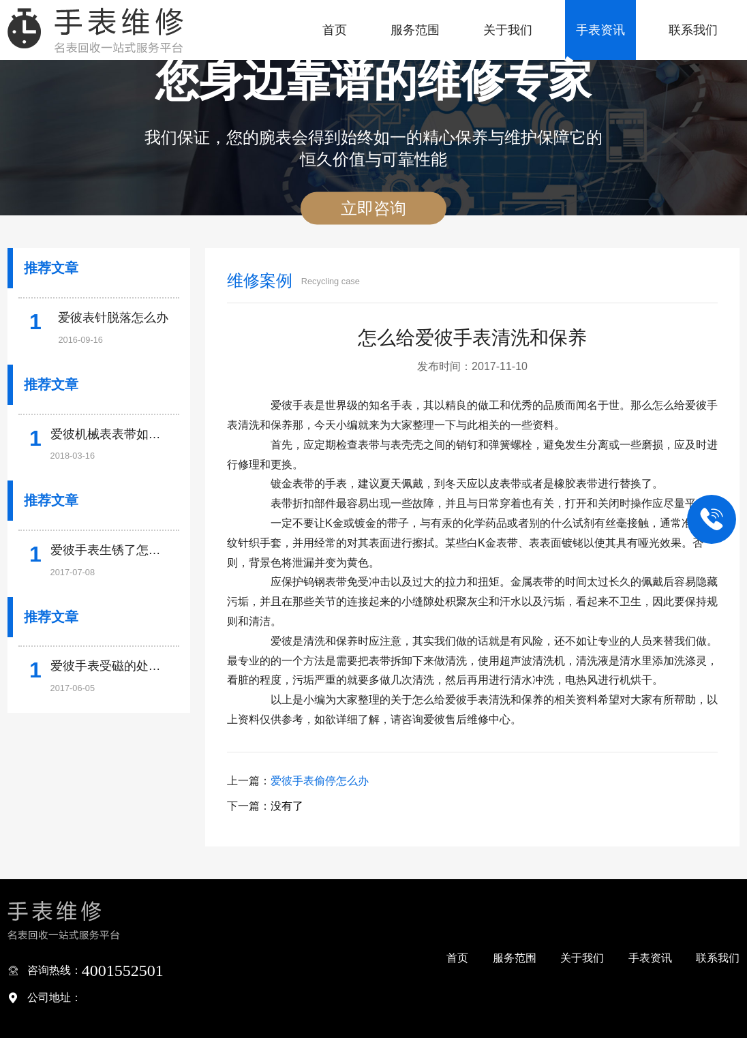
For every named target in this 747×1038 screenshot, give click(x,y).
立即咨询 (373, 208)
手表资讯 (600, 30)
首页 (334, 30)
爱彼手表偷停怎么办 (320, 781)
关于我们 (507, 30)
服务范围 (415, 30)
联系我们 (693, 30)
